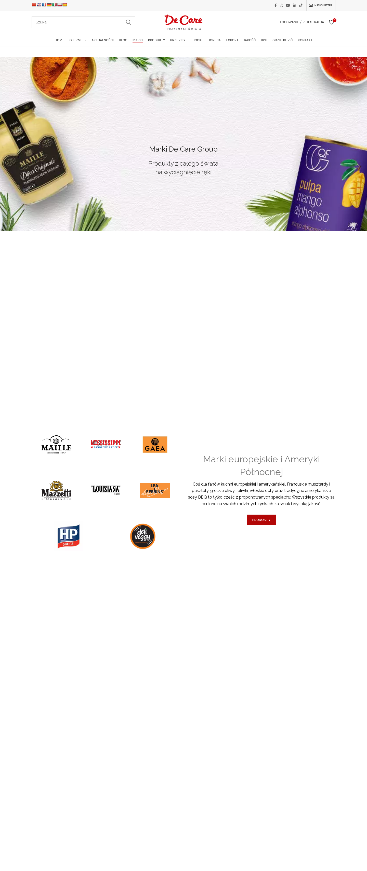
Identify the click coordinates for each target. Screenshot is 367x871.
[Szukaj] (83, 22)
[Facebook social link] (275, 5)
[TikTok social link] (301, 5)
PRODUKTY (261, 520)
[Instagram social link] (281, 5)
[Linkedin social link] (295, 5)
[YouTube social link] (288, 5)
